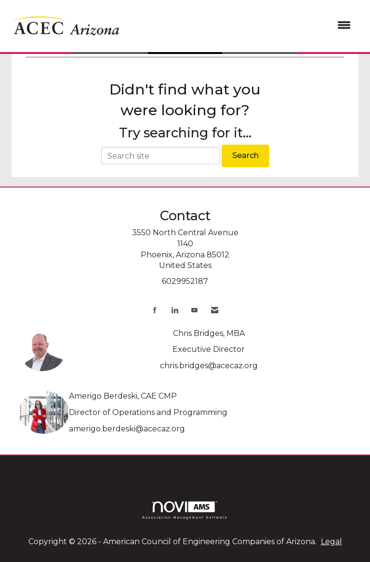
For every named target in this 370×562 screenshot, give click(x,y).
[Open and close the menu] (242, 25)
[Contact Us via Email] (214, 310)
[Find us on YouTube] (194, 310)
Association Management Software (185, 510)
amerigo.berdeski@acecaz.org (127, 428)
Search (245, 155)
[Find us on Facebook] (155, 310)
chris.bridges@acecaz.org (209, 365)
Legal (331, 541)
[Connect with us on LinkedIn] (175, 310)
